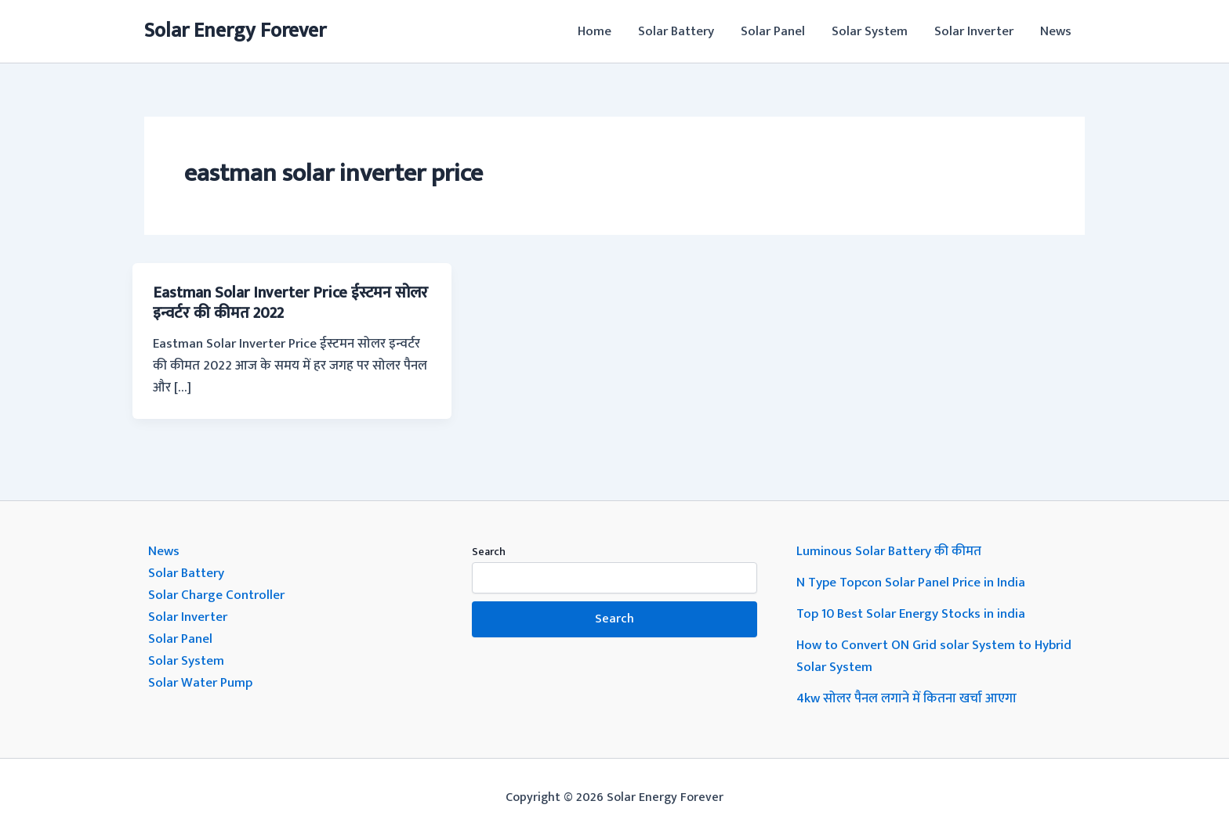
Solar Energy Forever (235, 31)
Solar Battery (676, 31)
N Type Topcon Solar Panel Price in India (910, 582)
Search (489, 552)
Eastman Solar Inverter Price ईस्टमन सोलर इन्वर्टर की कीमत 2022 (290, 303)
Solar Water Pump (200, 683)
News (1055, 31)
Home (594, 31)
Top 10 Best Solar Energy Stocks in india (910, 614)
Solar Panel (773, 31)
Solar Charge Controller (216, 595)
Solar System (870, 31)
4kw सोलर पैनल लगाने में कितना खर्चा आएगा (906, 698)
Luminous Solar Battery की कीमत (888, 551)
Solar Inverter (973, 31)
